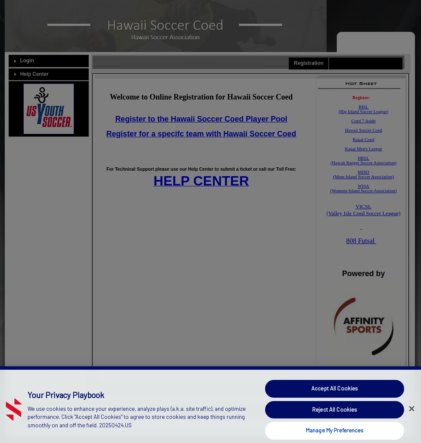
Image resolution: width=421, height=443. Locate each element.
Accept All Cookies (334, 396)
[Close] (411, 416)
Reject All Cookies (334, 417)
